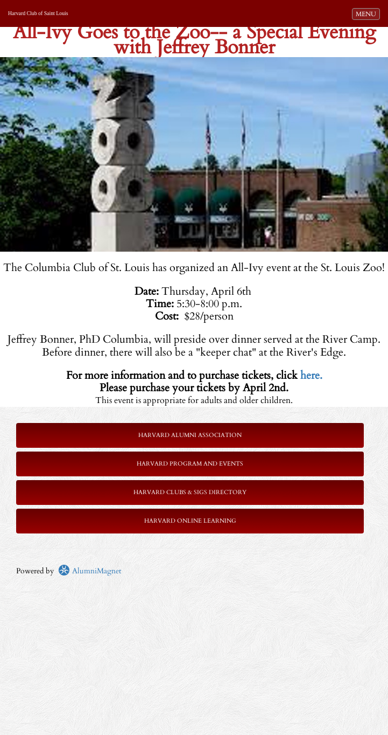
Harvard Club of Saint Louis (38, 13)
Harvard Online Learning (190, 521)
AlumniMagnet (89, 571)
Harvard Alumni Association (190, 435)
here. (311, 375)
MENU (367, 13)
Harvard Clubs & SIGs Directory (189, 492)
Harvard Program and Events (190, 464)
